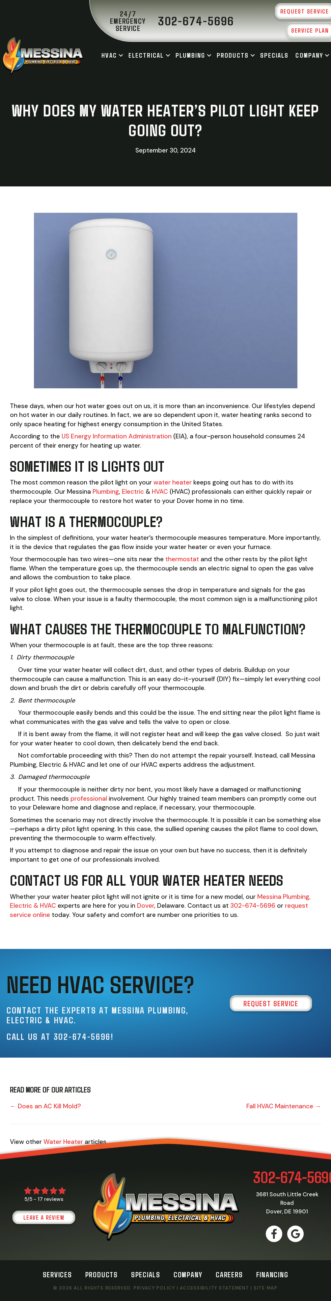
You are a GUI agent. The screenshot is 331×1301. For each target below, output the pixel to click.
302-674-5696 (252, 905)
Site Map (266, 1288)
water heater (172, 482)
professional (89, 798)
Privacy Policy (154, 1288)
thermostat (182, 559)
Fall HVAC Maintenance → (283, 1106)
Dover (145, 905)
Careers (229, 1274)
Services (57, 1274)
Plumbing (191, 55)
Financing (272, 1274)
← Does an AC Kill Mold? (45, 1106)
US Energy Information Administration (117, 436)
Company (309, 55)
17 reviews (50, 1199)
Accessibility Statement (214, 1288)
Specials (274, 55)
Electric (134, 491)
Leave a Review (43, 1217)
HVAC (109, 55)
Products (233, 55)
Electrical (146, 55)
